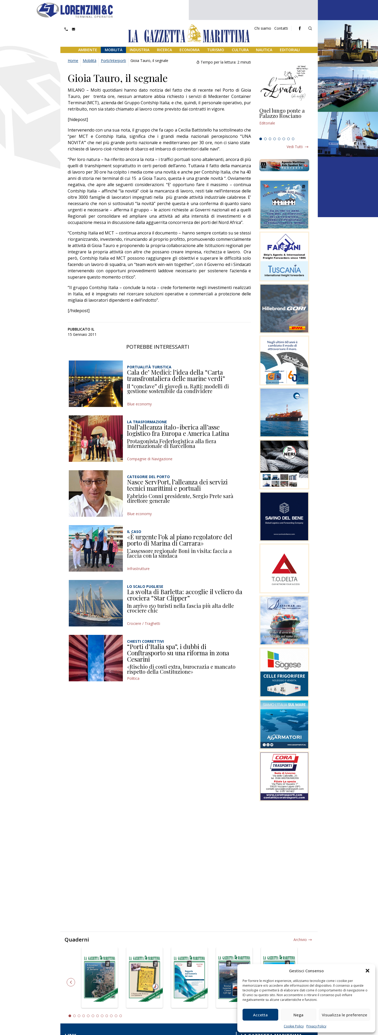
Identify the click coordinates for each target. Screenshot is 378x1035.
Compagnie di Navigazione (149, 458)
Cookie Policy (294, 1026)
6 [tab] (283, 139)
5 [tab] (279, 139)
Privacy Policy (316, 1026)
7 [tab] (288, 139)
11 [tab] (116, 1016)
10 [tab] (111, 1016)
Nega (298, 1014)
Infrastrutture (138, 568)
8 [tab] (293, 139)
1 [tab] (260, 139)
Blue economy (139, 403)
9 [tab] (107, 1016)
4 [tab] (274, 139)
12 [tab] (120, 1016)
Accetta (260, 1014)
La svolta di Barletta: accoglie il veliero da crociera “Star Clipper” (184, 594)
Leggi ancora (284, 121)
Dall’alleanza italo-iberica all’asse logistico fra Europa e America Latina (178, 430)
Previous (71, 982)
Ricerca (164, 49)
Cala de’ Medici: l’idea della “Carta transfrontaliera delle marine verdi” (176, 375)
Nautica (264, 49)
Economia (190, 49)
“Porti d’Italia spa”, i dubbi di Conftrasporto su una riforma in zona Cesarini (178, 652)
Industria (139, 49)
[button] (367, 970)
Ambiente (87, 49)
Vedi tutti (295, 146)
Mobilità (113, 49)
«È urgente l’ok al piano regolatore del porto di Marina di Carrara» (179, 539)
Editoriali (290, 49)
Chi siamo (262, 28)
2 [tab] (265, 139)
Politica (133, 678)
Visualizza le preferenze (344, 1014)
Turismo (215, 49)
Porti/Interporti (113, 60)
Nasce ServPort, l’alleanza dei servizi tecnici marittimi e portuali (177, 485)
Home (73, 60)
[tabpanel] (284, 121)
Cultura (240, 49)
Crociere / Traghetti (143, 623)
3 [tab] (270, 139)
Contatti (281, 28)
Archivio (300, 939)
